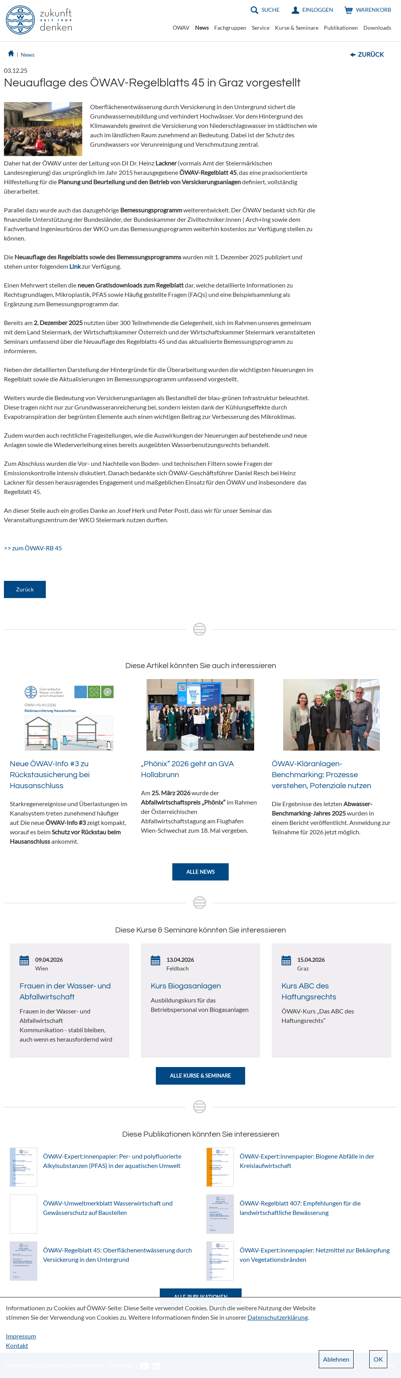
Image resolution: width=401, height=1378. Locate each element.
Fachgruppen (230, 27)
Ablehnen (336, 1359)
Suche (271, 9)
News (202, 27)
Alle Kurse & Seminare (200, 1076)
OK (378, 1359)
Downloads (377, 27)
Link (75, 266)
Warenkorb (373, 9)
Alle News (200, 872)
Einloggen (317, 9)
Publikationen (341, 27)
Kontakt (17, 1345)
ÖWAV (181, 27)
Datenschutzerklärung (277, 1317)
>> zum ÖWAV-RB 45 (33, 548)
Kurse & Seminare (296, 27)
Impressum (21, 1336)
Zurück (371, 54)
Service (260, 27)
